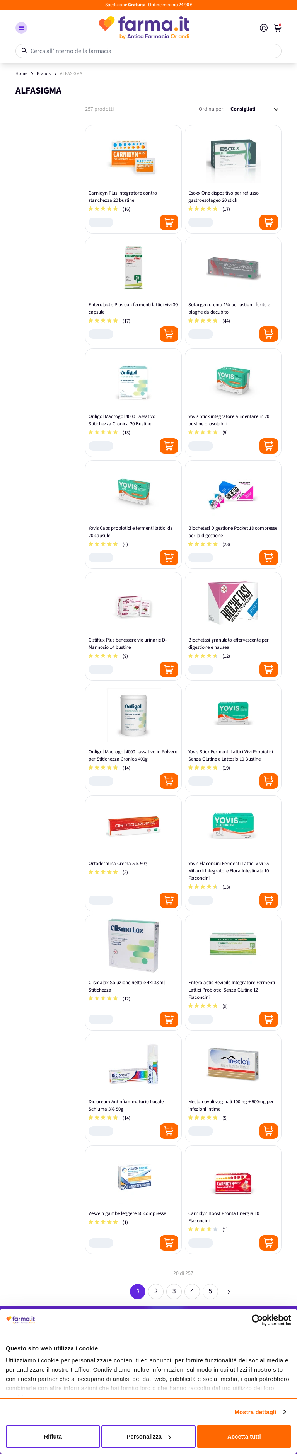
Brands (44, 73)
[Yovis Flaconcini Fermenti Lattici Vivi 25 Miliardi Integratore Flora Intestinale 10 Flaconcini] (233, 853)
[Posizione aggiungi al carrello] (169, 222)
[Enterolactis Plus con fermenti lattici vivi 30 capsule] (133, 291)
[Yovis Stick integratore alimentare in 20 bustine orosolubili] (233, 403)
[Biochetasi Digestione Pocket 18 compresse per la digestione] (233, 514)
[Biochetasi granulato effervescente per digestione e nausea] (233, 626)
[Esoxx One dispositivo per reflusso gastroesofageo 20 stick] (233, 179)
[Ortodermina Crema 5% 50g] (133, 853)
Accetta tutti (244, 1436)
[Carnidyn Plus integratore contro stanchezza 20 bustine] (133, 179)
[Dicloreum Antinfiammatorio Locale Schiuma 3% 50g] (133, 1088)
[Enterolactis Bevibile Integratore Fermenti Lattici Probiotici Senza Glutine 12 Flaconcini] (233, 972)
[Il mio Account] (264, 28)
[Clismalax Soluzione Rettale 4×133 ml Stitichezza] (133, 972)
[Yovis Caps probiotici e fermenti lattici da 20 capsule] (133, 514)
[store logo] (143, 27)
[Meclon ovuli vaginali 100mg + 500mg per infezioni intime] (233, 1088)
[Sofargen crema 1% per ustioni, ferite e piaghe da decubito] (233, 291)
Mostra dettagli (255, 1412)
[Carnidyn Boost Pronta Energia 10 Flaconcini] (233, 1200)
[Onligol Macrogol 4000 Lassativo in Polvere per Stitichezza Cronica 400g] (133, 738)
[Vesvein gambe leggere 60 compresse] (133, 1200)
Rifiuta (53, 1436)
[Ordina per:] (254, 109)
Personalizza (148, 1436)
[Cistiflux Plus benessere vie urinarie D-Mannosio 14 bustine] (133, 626)
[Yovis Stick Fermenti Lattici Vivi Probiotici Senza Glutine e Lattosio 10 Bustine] (233, 738)
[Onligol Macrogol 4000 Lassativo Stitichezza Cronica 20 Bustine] (133, 403)
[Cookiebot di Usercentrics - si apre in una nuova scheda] (257, 1320)
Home (21, 73)
